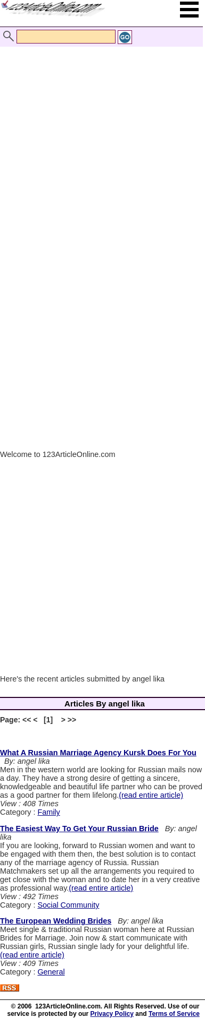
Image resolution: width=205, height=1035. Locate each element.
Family (48, 812)
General (50, 972)
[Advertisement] (100, 138)
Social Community (68, 905)
